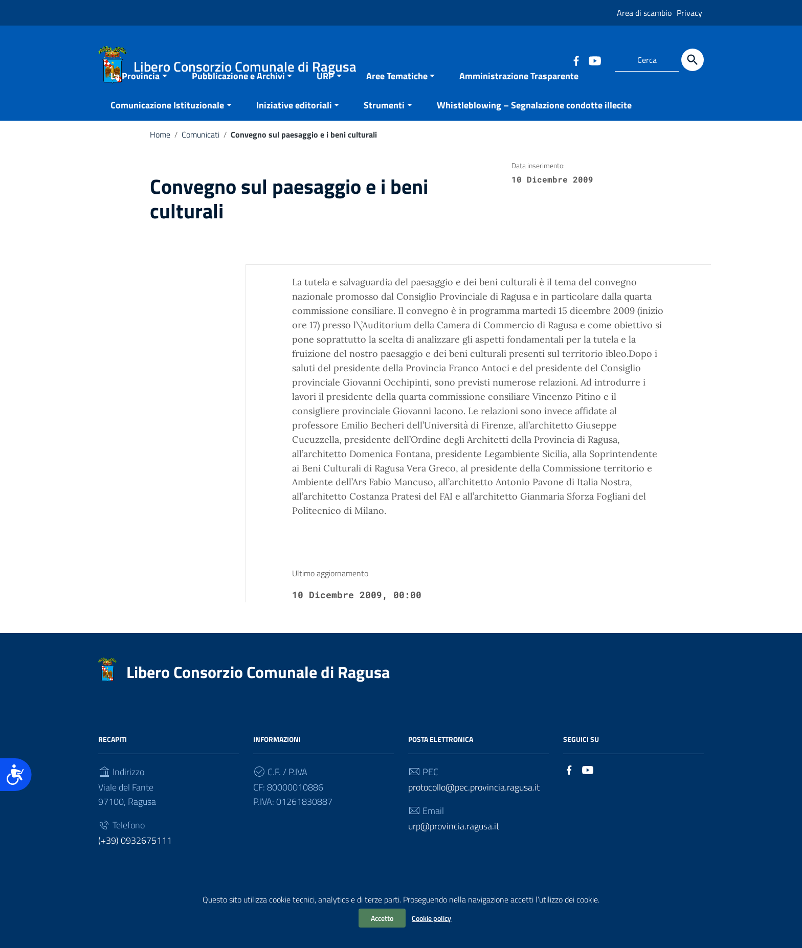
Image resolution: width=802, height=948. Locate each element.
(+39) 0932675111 (135, 865)
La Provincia (135, 101)
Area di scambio (644, 13)
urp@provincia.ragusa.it (453, 851)
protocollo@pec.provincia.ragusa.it (474, 812)
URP (325, 101)
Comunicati (200, 159)
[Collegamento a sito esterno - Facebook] (576, 60)
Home (160, 159)
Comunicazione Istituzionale (167, 130)
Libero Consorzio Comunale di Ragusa (258, 697)
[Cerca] (692, 60)
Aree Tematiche (397, 101)
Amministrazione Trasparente (518, 101)
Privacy (689, 13)
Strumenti (384, 130)
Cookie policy (431, 918)
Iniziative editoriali (294, 130)
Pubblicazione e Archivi (238, 101)
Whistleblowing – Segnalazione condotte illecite (534, 130)
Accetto (382, 918)
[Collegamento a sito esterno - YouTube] (594, 60)
